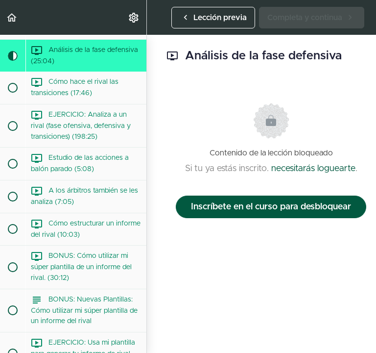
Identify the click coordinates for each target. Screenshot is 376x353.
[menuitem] (134, 17)
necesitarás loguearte (313, 168)
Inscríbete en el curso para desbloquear (271, 206)
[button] (12, 17)
